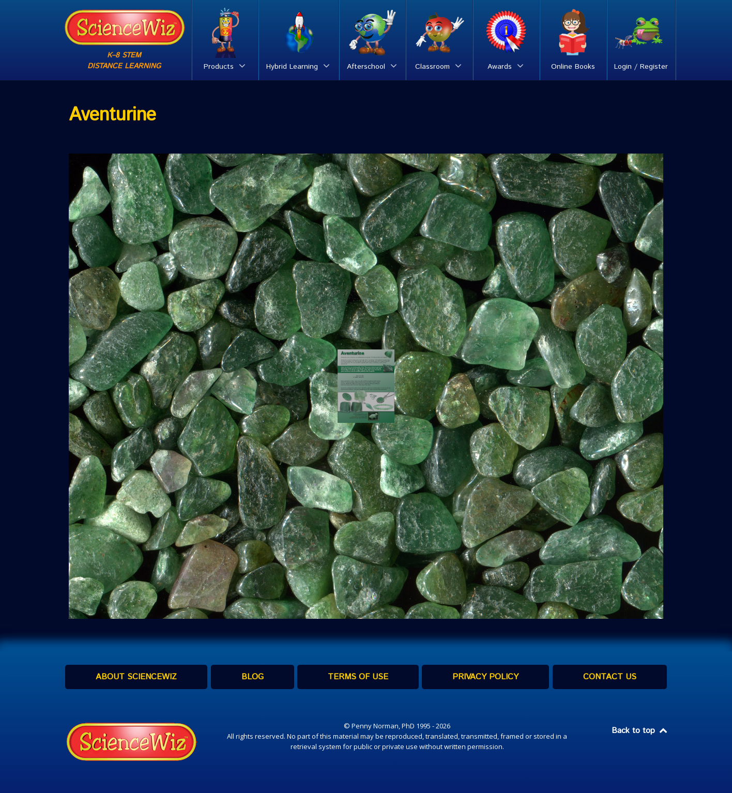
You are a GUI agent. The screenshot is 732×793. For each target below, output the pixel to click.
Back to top (640, 731)
